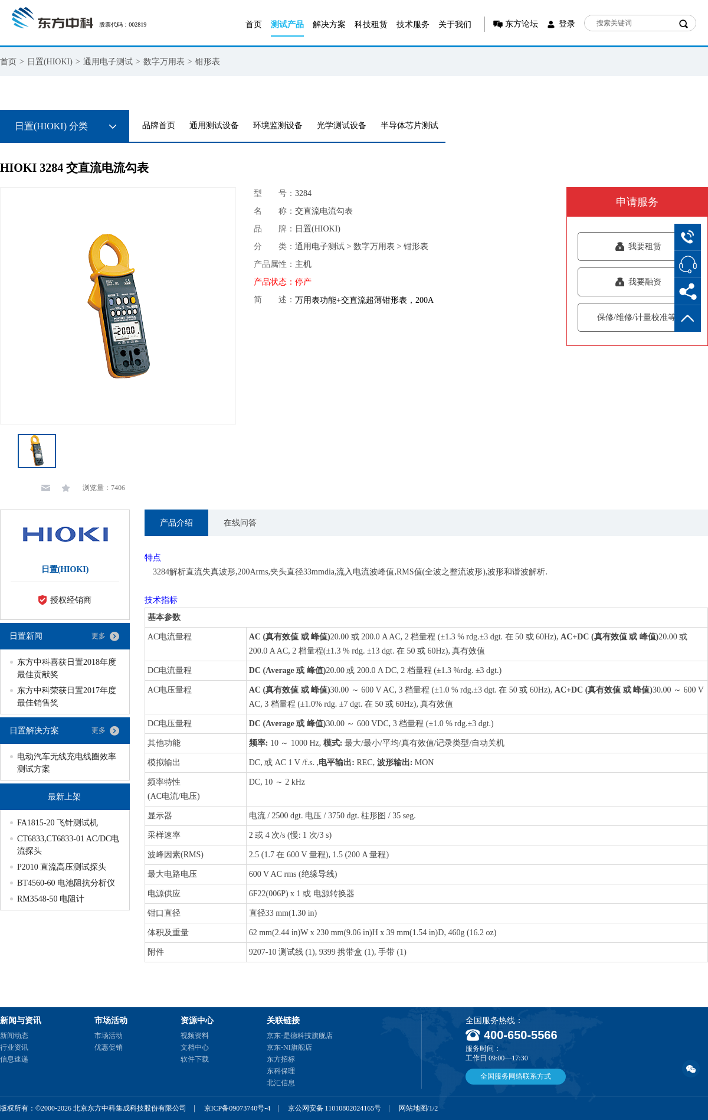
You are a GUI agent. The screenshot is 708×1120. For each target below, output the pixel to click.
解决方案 (329, 24)
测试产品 (287, 24)
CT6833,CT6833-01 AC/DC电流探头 (68, 844)
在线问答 (240, 522)
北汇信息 (281, 1083)
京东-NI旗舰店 (289, 1047)
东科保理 (281, 1071)
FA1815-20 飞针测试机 (57, 822)
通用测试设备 (214, 125)
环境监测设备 (278, 125)
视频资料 (195, 1035)
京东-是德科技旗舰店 (300, 1035)
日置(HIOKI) (50, 61)
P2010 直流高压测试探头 (61, 867)
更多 (98, 636)
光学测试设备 (341, 125)
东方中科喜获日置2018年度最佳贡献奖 (66, 668)
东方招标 (281, 1059)
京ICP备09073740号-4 (237, 1108)
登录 (567, 23)
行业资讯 (14, 1047)
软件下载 (195, 1059)
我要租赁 (638, 246)
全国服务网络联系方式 (515, 1076)
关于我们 (454, 24)
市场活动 (108, 1035)
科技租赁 (371, 24)
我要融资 (638, 282)
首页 (253, 24)
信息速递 (14, 1059)
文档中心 (195, 1047)
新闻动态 (14, 1035)
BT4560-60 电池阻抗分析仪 (66, 883)
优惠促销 (108, 1047)
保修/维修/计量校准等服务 (638, 317)
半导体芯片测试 (409, 125)
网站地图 (413, 1108)
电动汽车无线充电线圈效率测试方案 (66, 762)
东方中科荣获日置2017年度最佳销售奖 (66, 696)
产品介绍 (176, 522)
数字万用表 (164, 61)
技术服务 (413, 24)
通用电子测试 (108, 61)
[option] (118, 306)
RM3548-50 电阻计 (50, 898)
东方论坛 (521, 23)
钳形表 (207, 61)
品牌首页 (158, 125)
